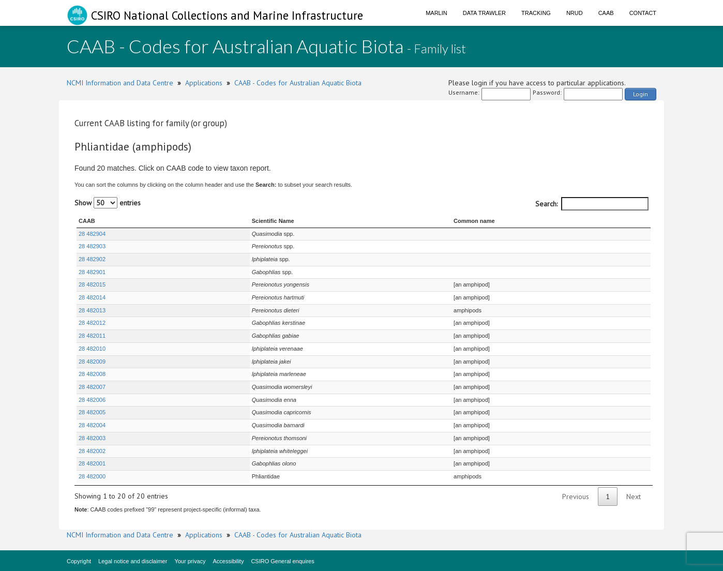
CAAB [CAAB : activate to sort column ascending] (87, 221)
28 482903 (92, 246)
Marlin (436, 13)
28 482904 (92, 234)
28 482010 (92, 348)
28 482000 (92, 476)
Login (640, 94)
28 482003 (92, 438)
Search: (592, 204)
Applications (203, 82)
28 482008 (92, 374)
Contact (642, 13)
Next (633, 496)
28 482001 (92, 463)
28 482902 (92, 259)
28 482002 (92, 451)
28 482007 (92, 387)
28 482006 (92, 400)
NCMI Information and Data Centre (120, 82)
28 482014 (92, 297)
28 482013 (92, 310)
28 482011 (92, 336)
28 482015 (92, 284)
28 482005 (92, 412)
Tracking (536, 13)
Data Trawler (484, 13)
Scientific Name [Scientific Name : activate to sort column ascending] (224, 221)
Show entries (107, 202)
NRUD (574, 13)
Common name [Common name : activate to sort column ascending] (464, 221)
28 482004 (92, 425)
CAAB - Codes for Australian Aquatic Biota (298, 82)
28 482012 (92, 323)
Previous (575, 496)
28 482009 (92, 361)
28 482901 (92, 272)
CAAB (606, 13)
